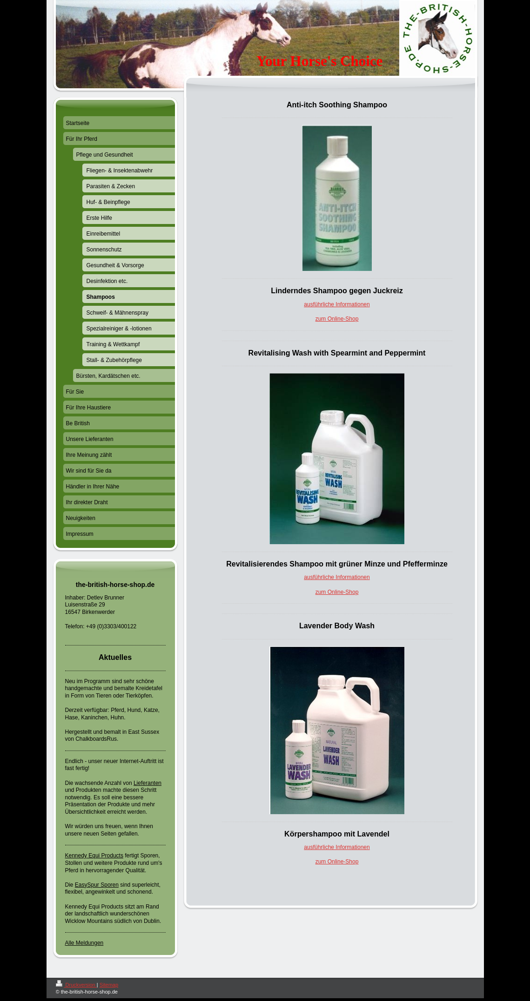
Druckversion (76, 985)
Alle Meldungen (84, 943)
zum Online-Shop (337, 319)
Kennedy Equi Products (94, 855)
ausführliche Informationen (336, 304)
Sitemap (109, 985)
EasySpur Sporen (97, 885)
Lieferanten (147, 783)
